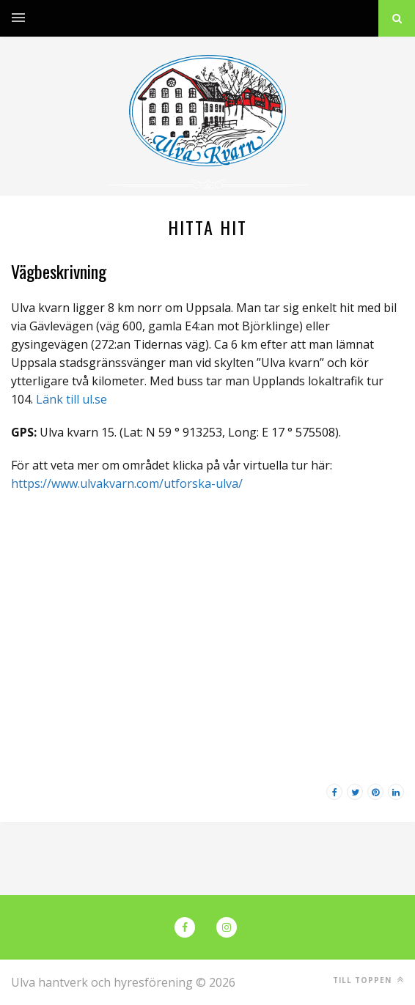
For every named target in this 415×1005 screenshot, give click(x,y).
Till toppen (368, 979)
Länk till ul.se (71, 399)
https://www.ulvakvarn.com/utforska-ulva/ (127, 483)
